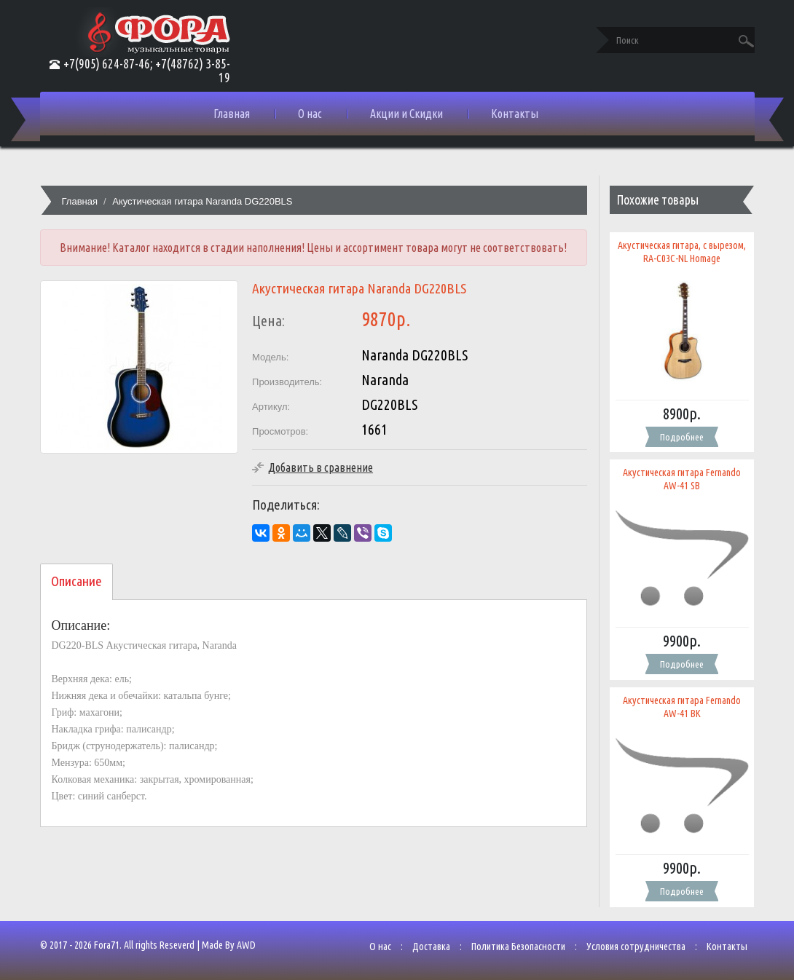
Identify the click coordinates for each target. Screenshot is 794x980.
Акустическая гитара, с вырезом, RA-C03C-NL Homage (682, 252)
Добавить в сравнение (320, 467)
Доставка (431, 946)
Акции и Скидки (406, 113)
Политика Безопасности (518, 946)
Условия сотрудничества (635, 946)
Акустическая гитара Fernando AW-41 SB (682, 479)
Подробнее (682, 437)
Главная (231, 113)
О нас (310, 113)
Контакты (514, 113)
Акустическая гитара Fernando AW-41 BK (682, 707)
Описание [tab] (76, 581)
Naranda (385, 379)
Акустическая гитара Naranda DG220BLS (202, 201)
